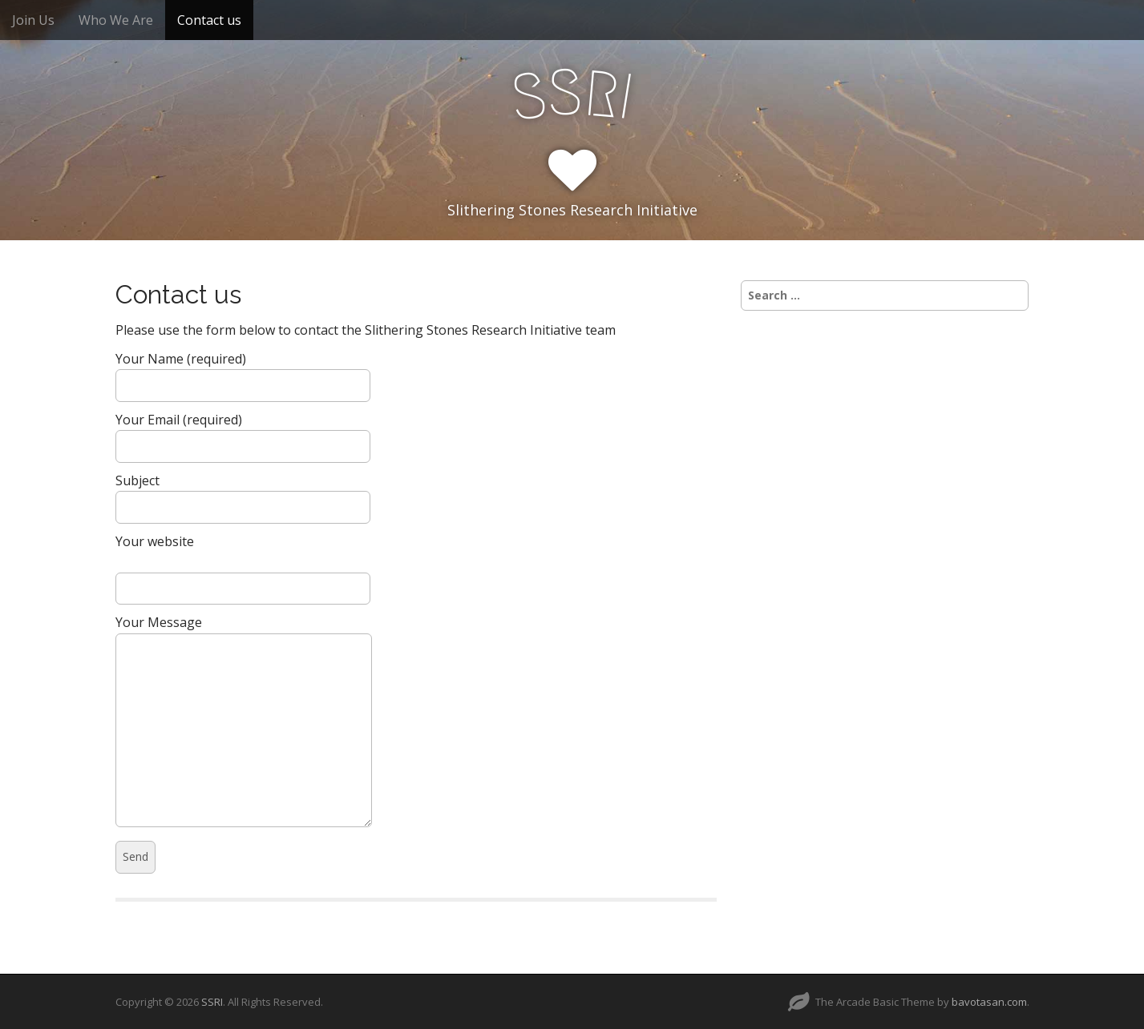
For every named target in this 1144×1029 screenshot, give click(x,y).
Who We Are (116, 20)
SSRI (212, 1002)
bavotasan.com (989, 1002)
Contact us (209, 20)
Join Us (33, 20)
